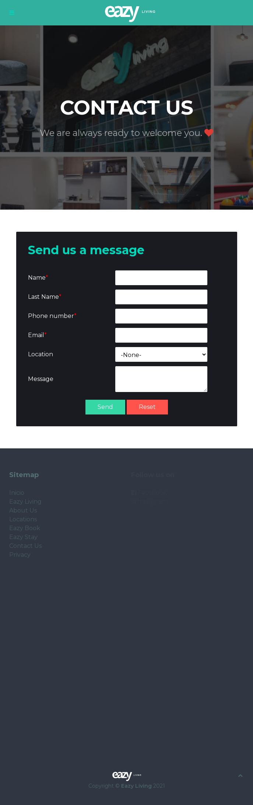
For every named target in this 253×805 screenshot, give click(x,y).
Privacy (20, 554)
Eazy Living (25, 501)
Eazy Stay (23, 536)
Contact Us (25, 545)
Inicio (16, 492)
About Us (23, 510)
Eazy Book (24, 528)
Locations (23, 519)
